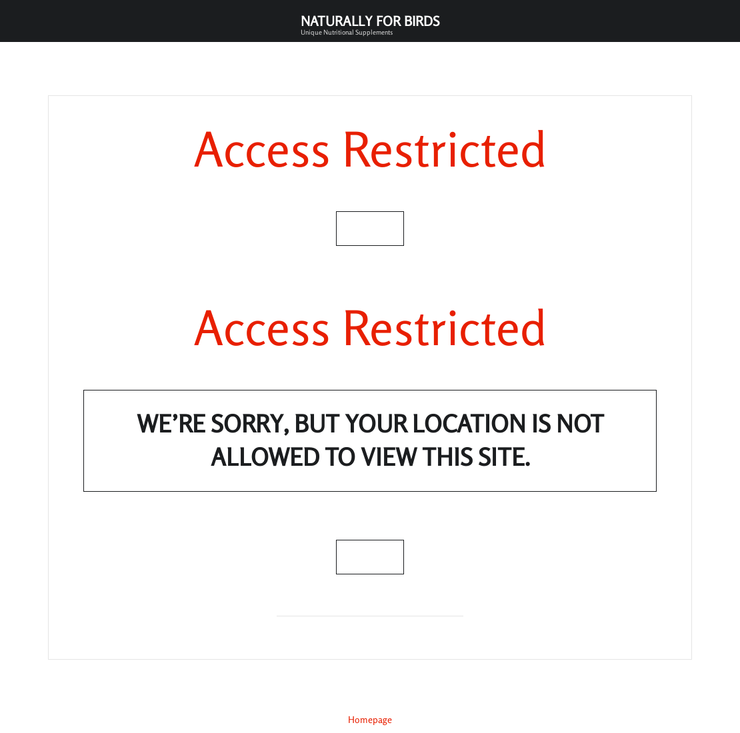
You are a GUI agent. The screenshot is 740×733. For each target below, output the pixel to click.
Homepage (370, 719)
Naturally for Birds (370, 24)
